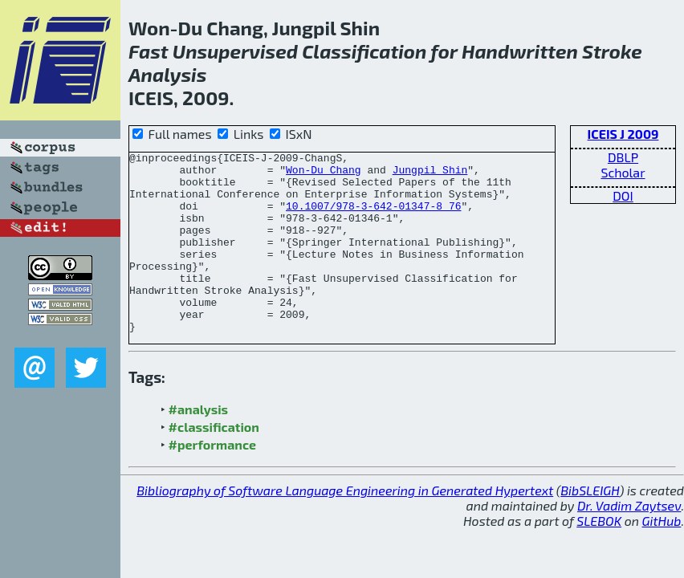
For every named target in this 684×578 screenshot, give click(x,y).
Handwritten (520, 51)
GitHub (662, 556)
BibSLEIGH (589, 526)
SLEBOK (598, 556)
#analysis (199, 445)
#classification (214, 462)
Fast (148, 51)
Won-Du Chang (323, 174)
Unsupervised (235, 51)
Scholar (623, 172)
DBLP (623, 157)
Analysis (167, 74)
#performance (212, 480)
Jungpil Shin (430, 174)
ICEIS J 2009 (623, 133)
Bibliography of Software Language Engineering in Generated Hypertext (344, 526)
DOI (623, 195)
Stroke (612, 51)
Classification (364, 51)
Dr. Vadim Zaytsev (629, 541)
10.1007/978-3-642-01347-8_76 (373, 217)
